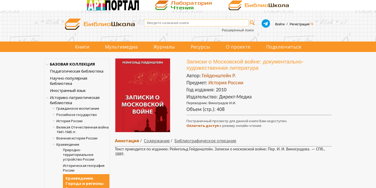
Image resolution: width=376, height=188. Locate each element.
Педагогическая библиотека (76, 71)
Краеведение (67, 144)
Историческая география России (83, 168)
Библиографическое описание (205, 141)
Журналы (164, 47)
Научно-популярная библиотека (68, 80)
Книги (82, 47)
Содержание (157, 141)
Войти (280, 24)
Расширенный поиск (238, 30)
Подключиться (283, 47)
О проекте (238, 47)
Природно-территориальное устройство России (78, 155)
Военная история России (76, 138)
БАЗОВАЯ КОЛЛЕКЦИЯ (72, 64)
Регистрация (299, 24)
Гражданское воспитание (77, 108)
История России (69, 121)
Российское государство (76, 114)
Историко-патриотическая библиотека (74, 100)
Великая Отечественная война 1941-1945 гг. (82, 129)
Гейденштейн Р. (219, 75)
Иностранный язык (68, 90)
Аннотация (127, 141)
